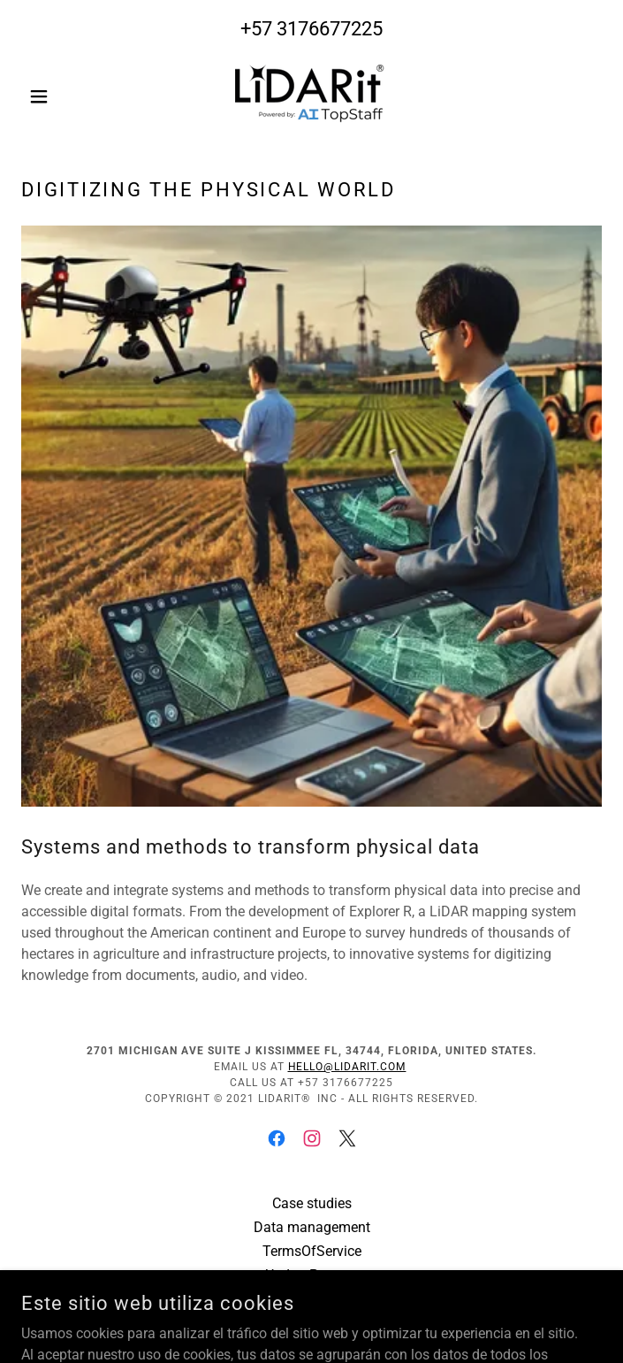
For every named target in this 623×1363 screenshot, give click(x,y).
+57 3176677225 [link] (311, 29)
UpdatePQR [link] (311, 1298)
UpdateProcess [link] (312, 1275)
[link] (311, 96)
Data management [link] (312, 1227)
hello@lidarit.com (347, 1067)
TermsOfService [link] (311, 1251)
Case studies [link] (312, 1203)
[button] (65, 96)
